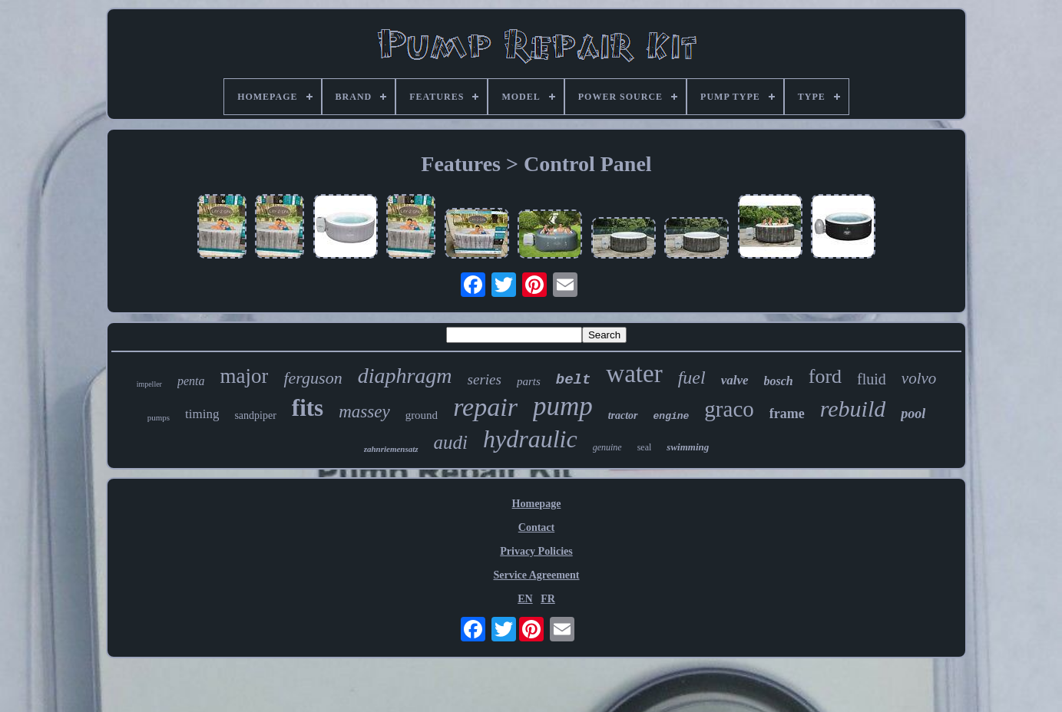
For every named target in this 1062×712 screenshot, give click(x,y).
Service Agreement (536, 575)
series (484, 379)
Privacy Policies (536, 551)
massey (364, 411)
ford (825, 376)
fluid (871, 379)
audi (451, 442)
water (634, 373)
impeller (149, 384)
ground (421, 415)
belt (573, 379)
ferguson (312, 377)
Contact (536, 527)
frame (787, 413)
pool (913, 413)
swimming (688, 447)
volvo (919, 378)
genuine (607, 447)
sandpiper (255, 415)
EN (525, 599)
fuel (692, 377)
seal (644, 447)
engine (671, 416)
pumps (158, 417)
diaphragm (405, 375)
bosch (778, 380)
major (244, 375)
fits (307, 407)
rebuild (853, 408)
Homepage (536, 503)
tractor (623, 415)
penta (191, 380)
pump (563, 406)
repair (485, 407)
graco (728, 409)
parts (529, 381)
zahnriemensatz (391, 448)
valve (735, 380)
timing (202, 414)
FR (548, 599)
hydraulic (530, 439)
